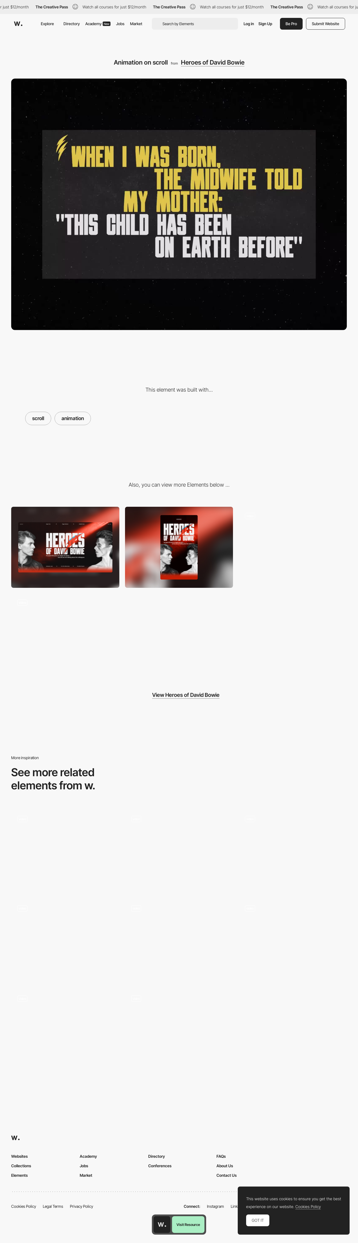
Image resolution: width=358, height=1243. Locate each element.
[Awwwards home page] (162, 1224)
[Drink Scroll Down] (65, 939)
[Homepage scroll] (65, 850)
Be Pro (291, 23)
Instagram (215, 1206)
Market (136, 23)
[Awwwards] (18, 24)
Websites (19, 1156)
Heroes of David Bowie (212, 62)
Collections (21, 1165)
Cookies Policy (23, 1206)
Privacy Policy (81, 1206)
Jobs (120, 23)
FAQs (221, 1156)
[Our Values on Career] (179, 1030)
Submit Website (325, 23)
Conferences (159, 1165)
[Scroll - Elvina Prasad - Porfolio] (293, 940)
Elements (19, 1175)
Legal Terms (53, 1206)
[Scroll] (179, 850)
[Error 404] (65, 633)
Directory (71, 23)
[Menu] (293, 547)
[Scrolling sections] (293, 850)
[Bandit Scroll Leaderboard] (179, 939)
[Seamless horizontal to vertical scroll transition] (65, 1030)
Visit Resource (188, 1224)
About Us (224, 1165)
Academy (97, 23)
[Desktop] (65, 547)
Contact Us (226, 1175)
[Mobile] (179, 547)
